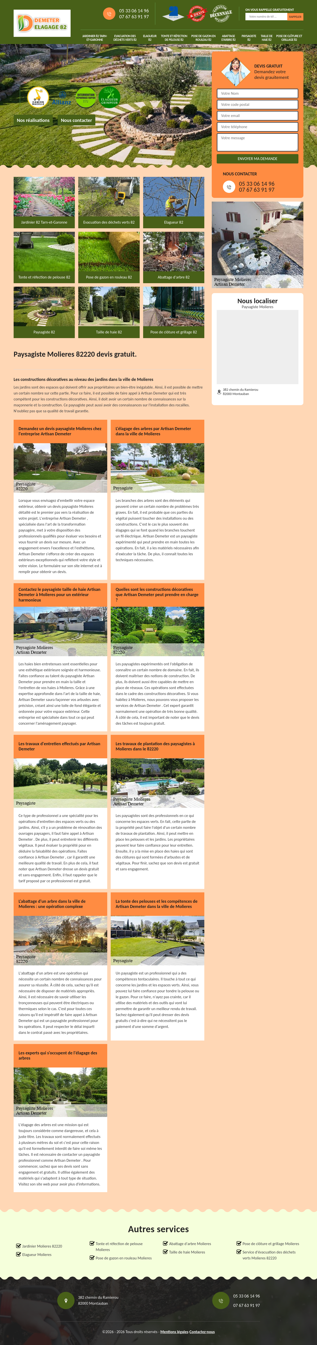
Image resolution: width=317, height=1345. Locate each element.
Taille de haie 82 (266, 38)
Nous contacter (76, 120)
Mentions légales (174, 1331)
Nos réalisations (33, 120)
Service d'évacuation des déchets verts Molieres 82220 (269, 1255)
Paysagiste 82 (249, 38)
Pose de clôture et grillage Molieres (271, 1243)
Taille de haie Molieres (187, 1252)
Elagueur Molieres (37, 1254)
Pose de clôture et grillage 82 (289, 38)
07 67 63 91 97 (134, 17)
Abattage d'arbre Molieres (190, 1243)
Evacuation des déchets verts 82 (124, 38)
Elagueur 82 (150, 38)
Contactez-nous (202, 1331)
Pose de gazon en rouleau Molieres (124, 1258)
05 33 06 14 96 (134, 11)
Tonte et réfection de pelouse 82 (174, 38)
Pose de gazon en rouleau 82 (203, 38)
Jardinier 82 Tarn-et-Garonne (94, 38)
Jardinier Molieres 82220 (42, 1246)
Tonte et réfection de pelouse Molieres (119, 1246)
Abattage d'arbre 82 (228, 38)
